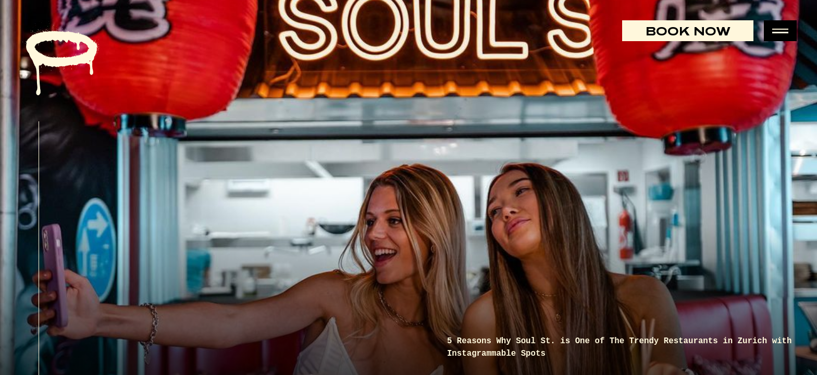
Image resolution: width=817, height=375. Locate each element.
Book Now (688, 31)
